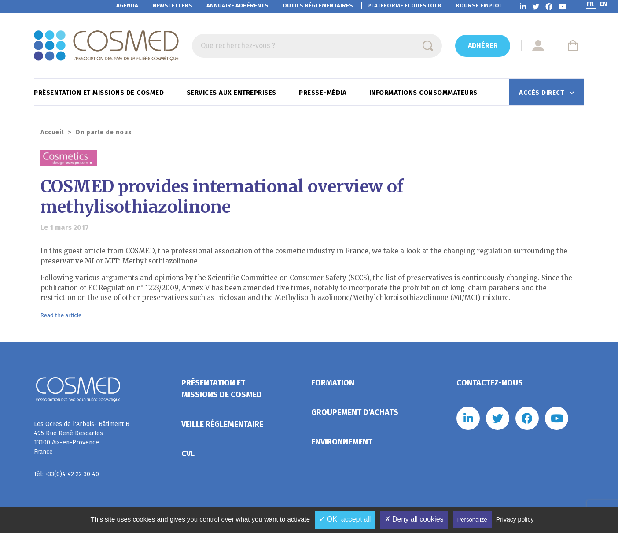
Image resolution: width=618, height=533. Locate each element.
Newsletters (172, 5)
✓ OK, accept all (345, 519)
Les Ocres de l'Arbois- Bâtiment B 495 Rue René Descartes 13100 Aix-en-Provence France (81, 437)
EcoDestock (404, 5)
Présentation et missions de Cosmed (100, 92)
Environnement (341, 442)
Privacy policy (515, 519)
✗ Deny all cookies (414, 519)
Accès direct (542, 92)
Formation (332, 383)
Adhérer (483, 45)
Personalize (472, 519)
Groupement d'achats (354, 412)
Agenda (127, 5)
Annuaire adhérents (237, 5)
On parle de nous (103, 132)
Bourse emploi (478, 5)
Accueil (52, 132)
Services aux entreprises (233, 92)
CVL (188, 454)
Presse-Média (324, 92)
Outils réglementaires (318, 5)
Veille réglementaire (222, 424)
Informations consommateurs (424, 92)
